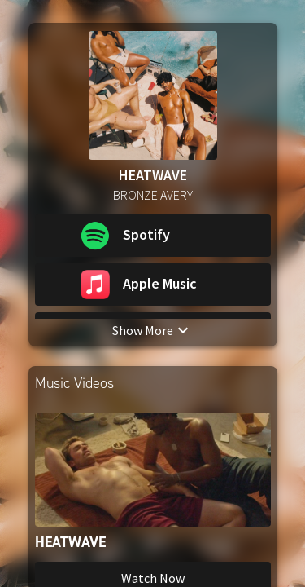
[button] (153, 235)
